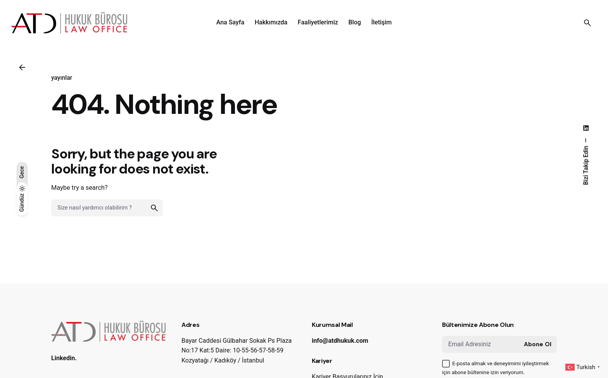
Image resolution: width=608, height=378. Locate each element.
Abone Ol (537, 344)
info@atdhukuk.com (340, 340)
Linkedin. (64, 358)
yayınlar (61, 77)
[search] (154, 207)
